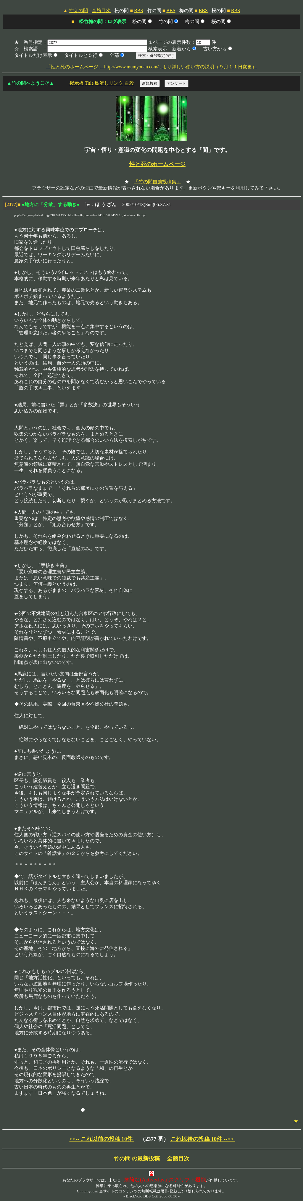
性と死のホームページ (157, 164)
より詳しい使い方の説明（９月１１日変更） (209, 66)
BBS (138, 10)
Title (89, 83)
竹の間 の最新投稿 (137, 1158)
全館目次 (101, 10)
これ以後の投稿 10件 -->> (202, 1139)
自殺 (129, 83)
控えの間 (78, 10)
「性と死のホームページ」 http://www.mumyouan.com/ (102, 66)
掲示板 (77, 83)
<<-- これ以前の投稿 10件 (101, 1139)
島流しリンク (109, 83)
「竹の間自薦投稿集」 (157, 181)
